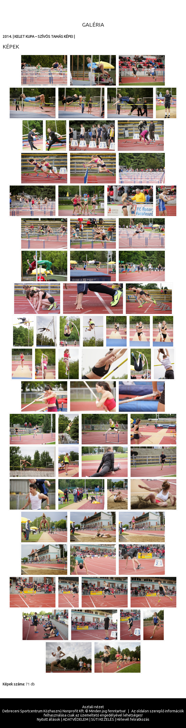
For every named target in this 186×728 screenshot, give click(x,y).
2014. (7, 36)
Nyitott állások (48, 719)
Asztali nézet (93, 707)
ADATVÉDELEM (75, 719)
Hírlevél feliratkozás (133, 719)
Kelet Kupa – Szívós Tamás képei (43, 36)
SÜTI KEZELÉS (102, 719)
